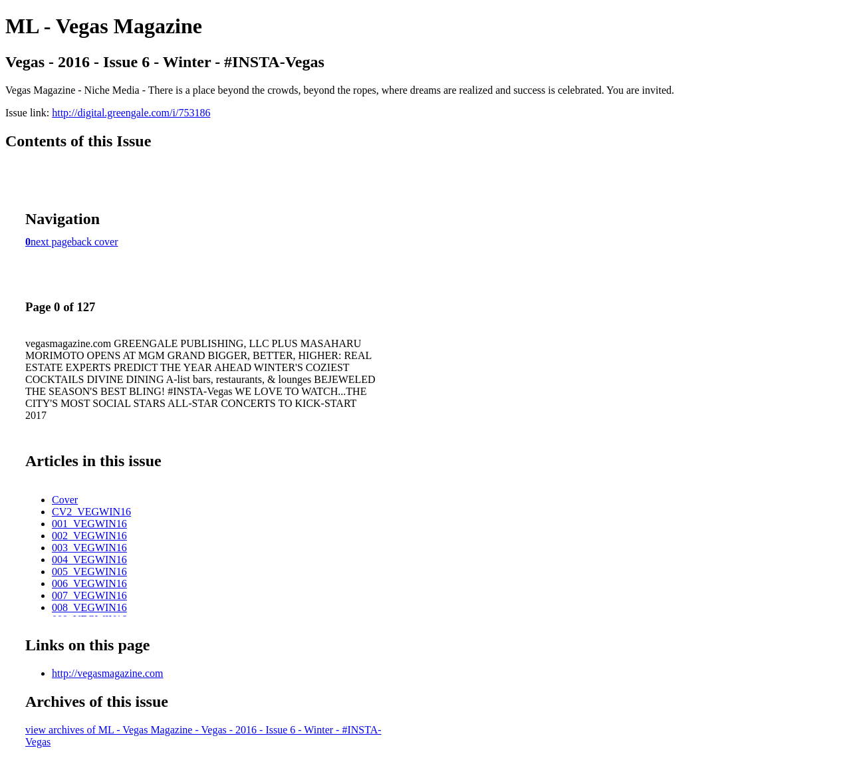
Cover (65, 499)
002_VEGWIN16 (89, 535)
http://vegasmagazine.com (108, 673)
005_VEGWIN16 (89, 571)
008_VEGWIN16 (89, 607)
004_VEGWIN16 (89, 559)
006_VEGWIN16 (89, 583)
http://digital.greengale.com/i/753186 (131, 112)
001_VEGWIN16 (89, 523)
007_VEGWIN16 (89, 595)
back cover (95, 241)
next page (51, 241)
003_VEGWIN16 (89, 547)
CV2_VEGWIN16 (91, 511)
